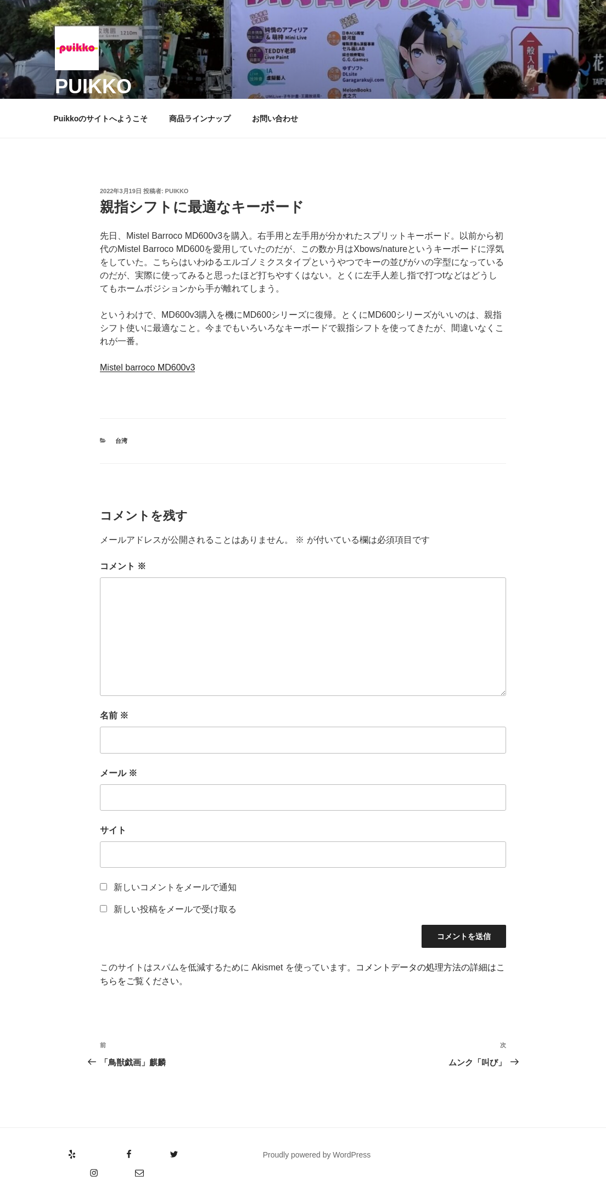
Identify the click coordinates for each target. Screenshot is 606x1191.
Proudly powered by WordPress (317, 1154)
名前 (114, 715)
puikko (93, 86)
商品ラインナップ (200, 118)
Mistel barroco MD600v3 (147, 367)
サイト (113, 830)
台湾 (121, 440)
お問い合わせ (275, 118)
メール (118, 773)
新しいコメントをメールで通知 (175, 887)
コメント (123, 566)
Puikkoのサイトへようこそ (101, 118)
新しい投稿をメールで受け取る (175, 909)
